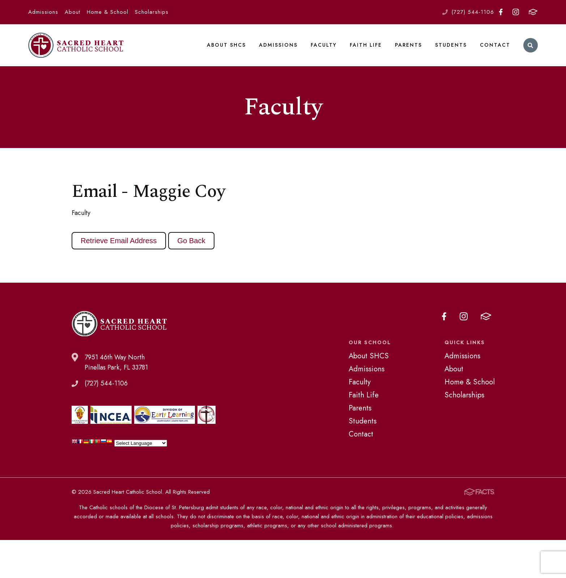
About (72, 12)
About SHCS (226, 44)
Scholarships (152, 12)
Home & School (107, 12)
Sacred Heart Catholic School (75, 45)
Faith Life (366, 44)
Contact (495, 44)
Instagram (515, 12)
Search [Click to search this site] (530, 45)
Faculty (324, 44)
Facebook (501, 12)
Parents (408, 44)
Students (451, 44)
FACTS (533, 12)
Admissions (43, 12)
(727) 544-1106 (472, 12)
